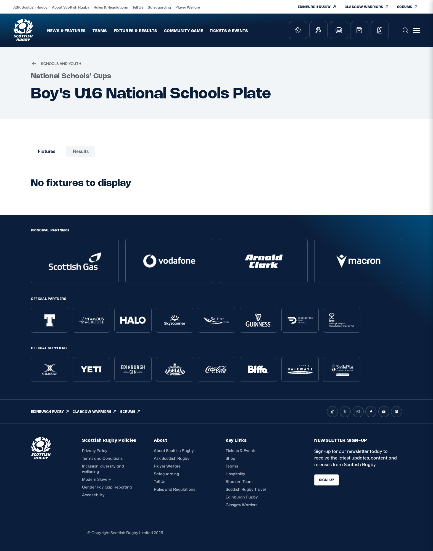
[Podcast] (396, 411)
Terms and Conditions (102, 458)
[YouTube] (383, 411)
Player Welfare (187, 7)
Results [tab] (81, 151)
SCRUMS (407, 7)
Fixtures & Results (135, 30)
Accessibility (93, 494)
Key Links (236, 440)
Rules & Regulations (111, 7)
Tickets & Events (229, 30)
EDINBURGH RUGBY (317, 7)
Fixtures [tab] (46, 151)
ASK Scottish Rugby (30, 7)
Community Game (183, 30)
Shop (230, 458)
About (161, 440)
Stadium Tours (239, 481)
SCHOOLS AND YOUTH (56, 63)
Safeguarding (159, 7)
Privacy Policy (94, 450)
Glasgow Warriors (241, 504)
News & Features (66, 30)
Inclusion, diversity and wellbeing (103, 468)
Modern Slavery (96, 479)
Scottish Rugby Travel (246, 489)
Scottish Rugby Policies (109, 440)
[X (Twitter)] (345, 411)
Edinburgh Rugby (242, 497)
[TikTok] (332, 411)
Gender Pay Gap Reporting (107, 487)
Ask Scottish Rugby (171, 458)
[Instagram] (358, 411)
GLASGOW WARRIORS (367, 7)
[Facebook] (370, 411)
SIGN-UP (326, 480)
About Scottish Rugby (70, 7)
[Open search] (405, 30)
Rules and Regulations (174, 489)
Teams (100, 30)
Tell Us (137, 7)
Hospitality (235, 473)
